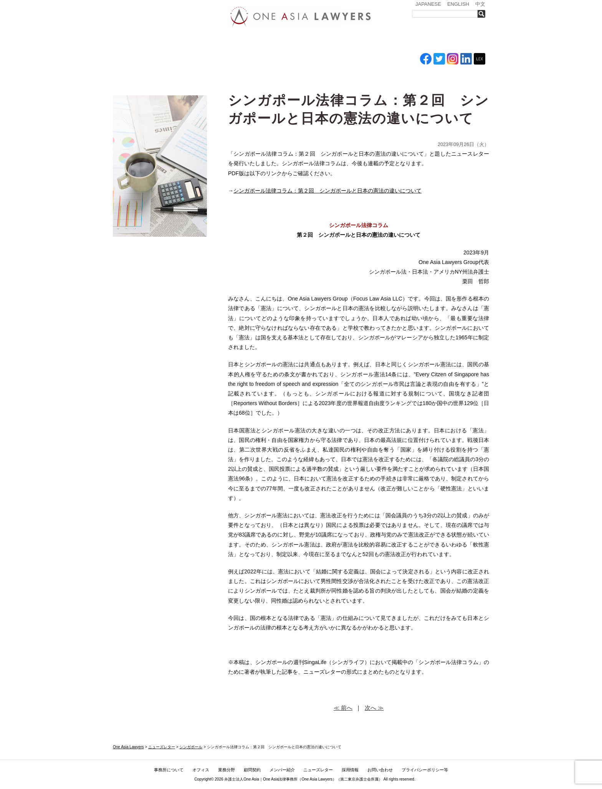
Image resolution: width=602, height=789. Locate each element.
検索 (483, 13)
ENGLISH (458, 4)
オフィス (219, 41)
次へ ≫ (374, 707)
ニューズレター (376, 41)
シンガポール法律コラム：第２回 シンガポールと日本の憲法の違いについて (327, 191)
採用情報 (418, 41)
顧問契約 (252, 769)
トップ (132, 41)
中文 (480, 4)
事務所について (176, 41)
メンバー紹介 (332, 41)
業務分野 (252, 41)
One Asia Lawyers (316, 779)
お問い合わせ (461, 41)
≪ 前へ (343, 707)
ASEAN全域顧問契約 (291, 41)
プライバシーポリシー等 (425, 769)
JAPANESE (428, 4)
